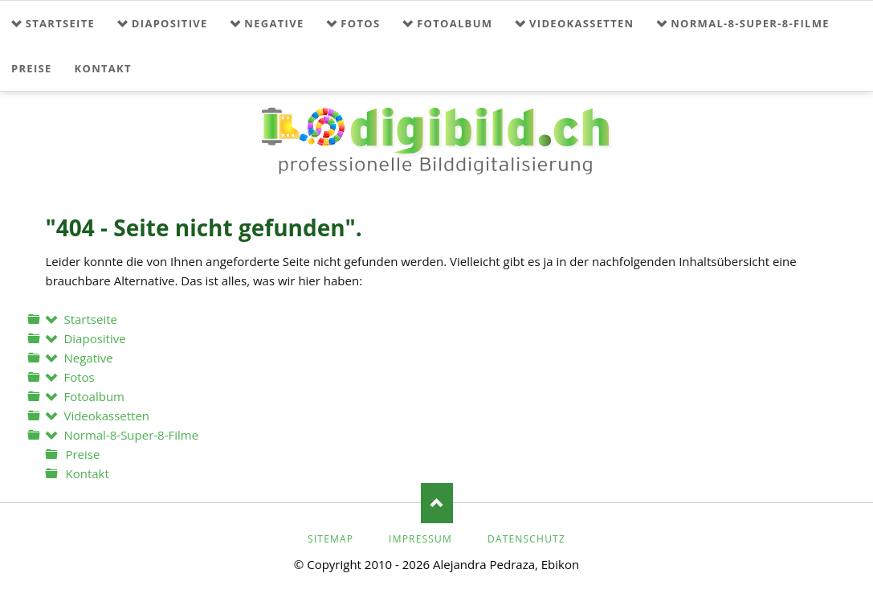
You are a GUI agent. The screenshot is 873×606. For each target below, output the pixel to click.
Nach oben (437, 503)
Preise (31, 68)
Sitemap (330, 539)
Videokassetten (581, 23)
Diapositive (170, 23)
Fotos (360, 23)
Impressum (420, 539)
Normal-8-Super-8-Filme (750, 23)
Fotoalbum (454, 23)
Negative (274, 23)
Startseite (60, 23)
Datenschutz (526, 539)
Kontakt (103, 68)
